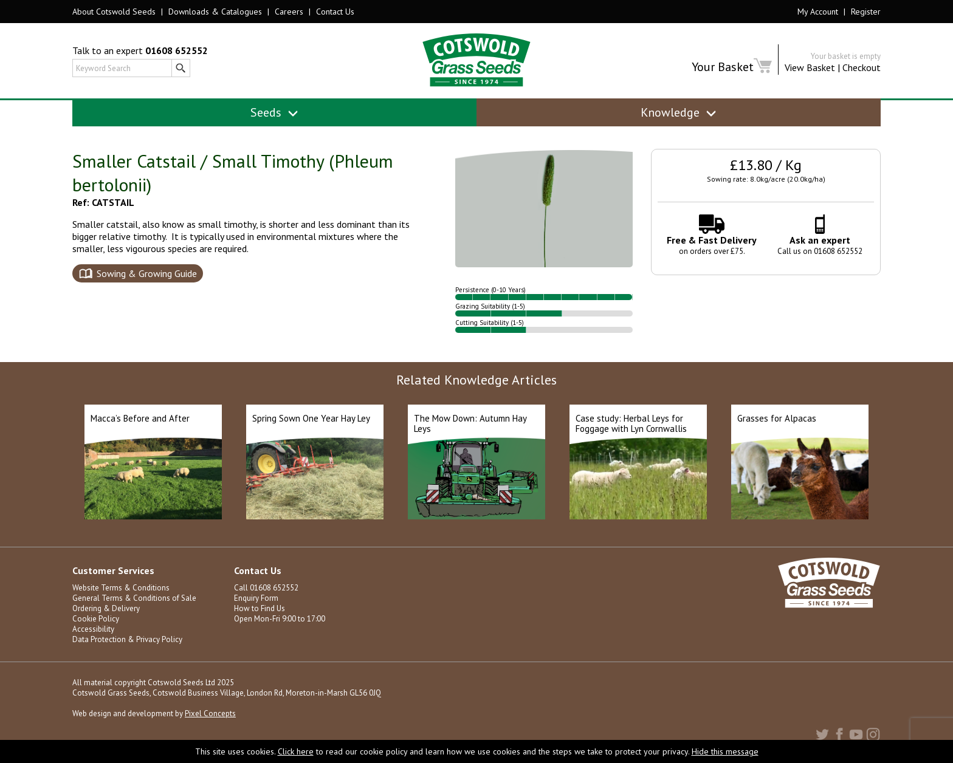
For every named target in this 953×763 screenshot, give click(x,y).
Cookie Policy (95, 619)
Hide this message (725, 751)
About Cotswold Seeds (114, 11)
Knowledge (679, 112)
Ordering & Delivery (106, 608)
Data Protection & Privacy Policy (127, 639)
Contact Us (335, 11)
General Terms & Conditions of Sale (134, 598)
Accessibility (93, 629)
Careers (289, 11)
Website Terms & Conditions (121, 588)
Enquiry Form (256, 598)
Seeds (274, 112)
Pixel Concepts (210, 713)
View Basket (810, 67)
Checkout (861, 67)
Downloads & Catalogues (215, 11)
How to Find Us (259, 608)
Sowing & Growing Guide (147, 273)
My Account (817, 11)
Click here (296, 751)
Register (866, 11)
